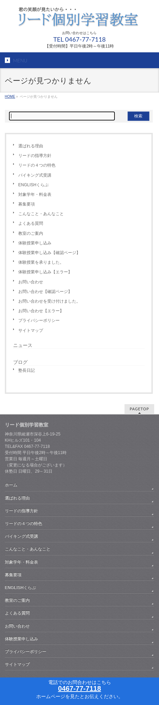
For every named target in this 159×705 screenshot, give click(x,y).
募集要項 (26, 204)
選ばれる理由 (30, 146)
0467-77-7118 (79, 688)
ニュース (22, 345)
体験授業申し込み (34, 243)
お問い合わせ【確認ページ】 (45, 291)
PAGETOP (139, 409)
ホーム (11, 485)
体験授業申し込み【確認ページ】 (49, 252)
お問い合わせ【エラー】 (41, 310)
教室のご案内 (30, 233)
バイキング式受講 (34, 175)
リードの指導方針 (34, 155)
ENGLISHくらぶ (33, 184)
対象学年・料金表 (34, 194)
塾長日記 (26, 370)
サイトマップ (30, 330)
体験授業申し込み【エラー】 (45, 272)
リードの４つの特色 (37, 165)
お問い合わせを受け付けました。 (49, 301)
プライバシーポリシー (39, 320)
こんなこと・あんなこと (41, 213)
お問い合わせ (30, 282)
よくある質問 (30, 223)
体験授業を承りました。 (41, 262)
